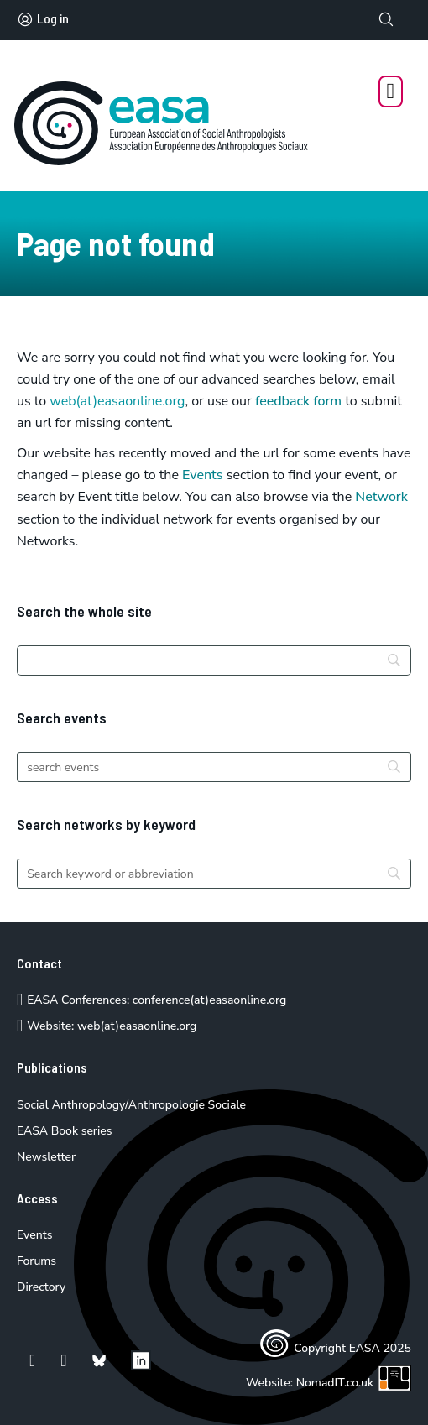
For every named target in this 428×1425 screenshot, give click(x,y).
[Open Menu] (391, 91)
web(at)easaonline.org (136, 1026)
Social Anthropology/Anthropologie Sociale (131, 1105)
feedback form (298, 401)
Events (202, 475)
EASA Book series (64, 1131)
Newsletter (46, 1157)
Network (381, 497)
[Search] (214, 660)
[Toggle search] (386, 19)
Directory (41, 1287)
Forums (36, 1261)
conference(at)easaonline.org (209, 1000)
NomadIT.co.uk (353, 1383)
